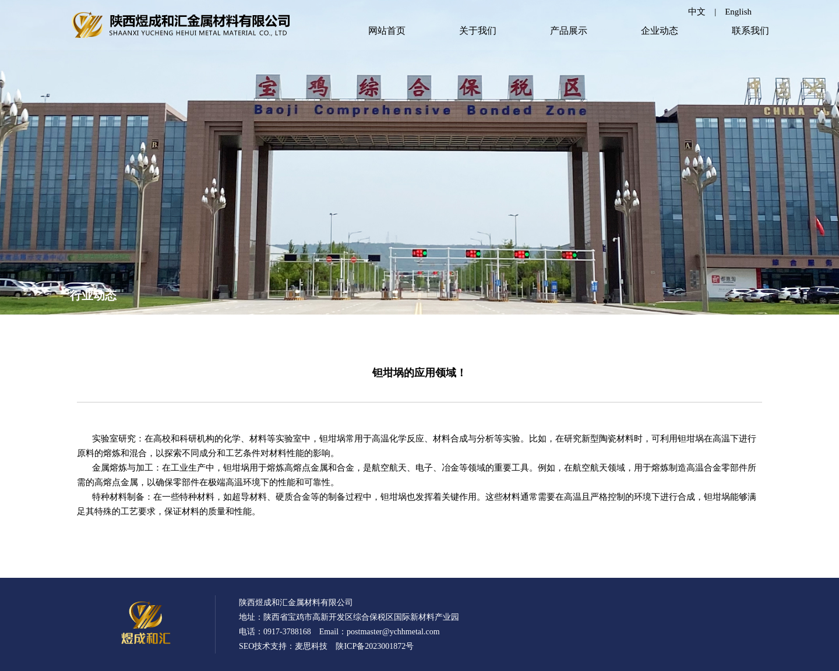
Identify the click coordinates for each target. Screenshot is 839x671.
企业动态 (659, 31)
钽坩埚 (236, 467)
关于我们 (477, 31)
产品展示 (568, 31)
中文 (697, 11)
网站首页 (387, 31)
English (738, 11)
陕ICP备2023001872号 (375, 646)
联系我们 (750, 31)
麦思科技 (311, 646)
